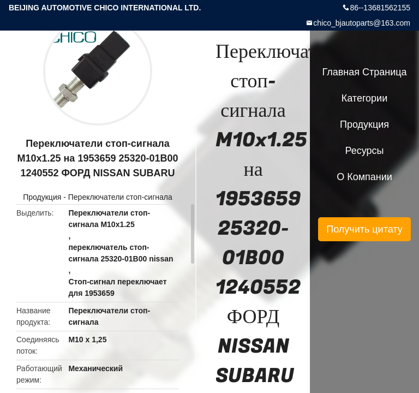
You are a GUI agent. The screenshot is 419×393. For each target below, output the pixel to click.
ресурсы (364, 150)
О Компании (364, 176)
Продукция (42, 197)
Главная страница (364, 72)
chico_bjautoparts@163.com (361, 23)
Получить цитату (364, 229)
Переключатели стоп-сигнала (120, 197)
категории (364, 98)
